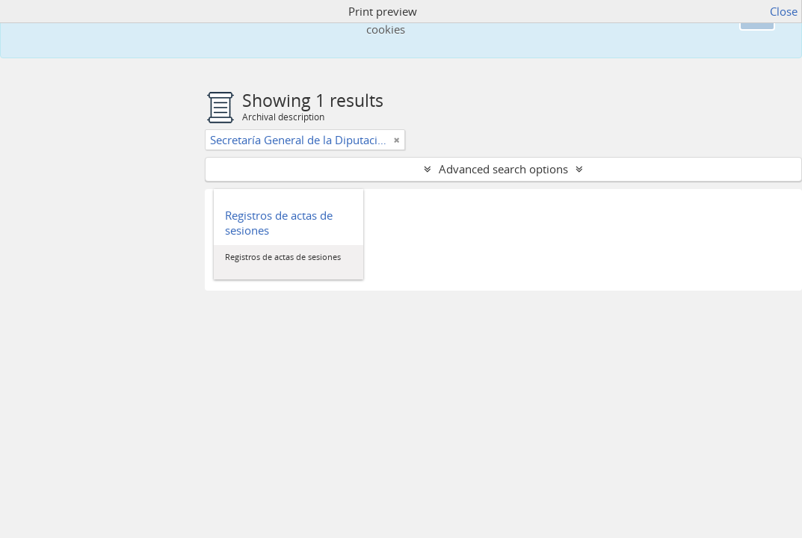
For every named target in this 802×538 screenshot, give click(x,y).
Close (784, 11)
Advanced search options (503, 168)
